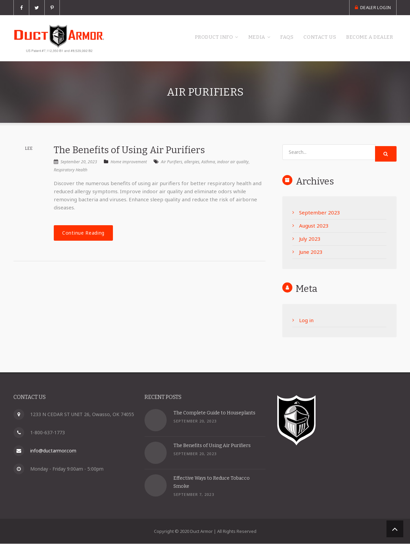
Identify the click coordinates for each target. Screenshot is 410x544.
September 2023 (319, 213)
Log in (306, 320)
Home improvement (129, 162)
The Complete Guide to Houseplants (214, 413)
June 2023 (311, 252)
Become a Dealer (366, 38)
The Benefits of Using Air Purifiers (129, 150)
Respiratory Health (70, 170)
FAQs (274, 38)
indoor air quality (233, 162)
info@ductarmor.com (53, 451)
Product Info (192, 38)
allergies (191, 162)
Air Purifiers (171, 162)
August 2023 (314, 226)
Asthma (208, 162)
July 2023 (310, 239)
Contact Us (311, 38)
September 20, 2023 (75, 162)
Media (240, 38)
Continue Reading (83, 233)
